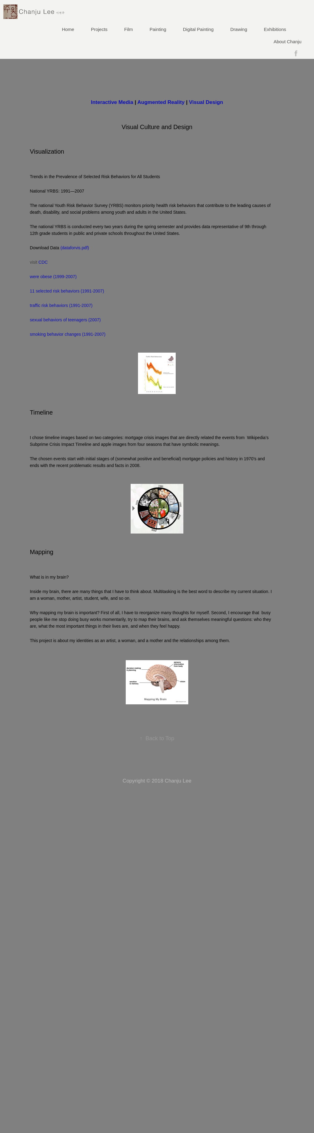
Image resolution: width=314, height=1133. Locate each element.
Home (68, 29)
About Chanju (287, 41)
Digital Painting (198, 29)
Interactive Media (112, 102)
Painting (158, 29)
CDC (43, 262)
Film (128, 29)
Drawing (238, 29)
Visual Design (206, 102)
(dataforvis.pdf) (74, 247)
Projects (99, 29)
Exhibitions (275, 29)
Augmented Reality (161, 102)
